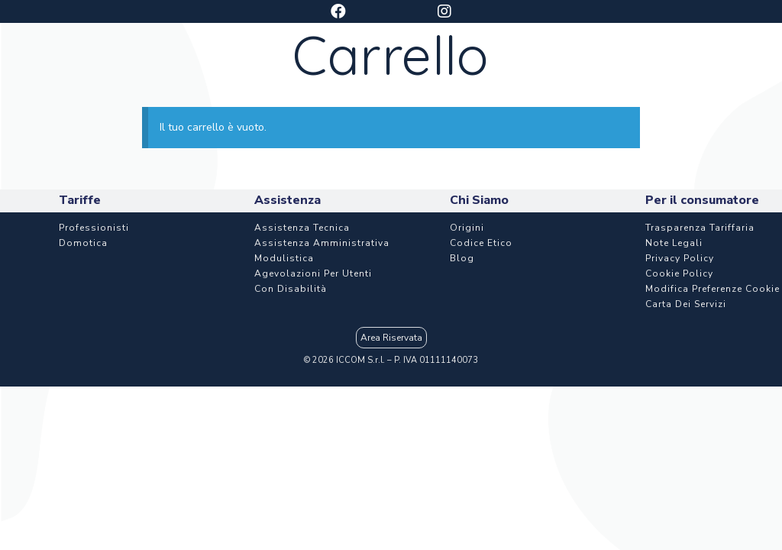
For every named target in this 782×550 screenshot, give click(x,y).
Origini (467, 319)
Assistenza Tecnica (302, 319)
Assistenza (552, 68)
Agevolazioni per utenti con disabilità (313, 373)
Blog (462, 350)
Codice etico (481, 334)
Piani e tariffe (290, 68)
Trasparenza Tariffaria (700, 319)
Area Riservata (391, 429)
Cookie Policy (679, 365)
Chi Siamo (686, 68)
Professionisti (94, 319)
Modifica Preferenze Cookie (712, 380)
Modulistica (284, 350)
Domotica (83, 334)
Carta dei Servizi (685, 396)
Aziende (426, 68)
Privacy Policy (679, 350)
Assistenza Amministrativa (321, 334)
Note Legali (674, 334)
